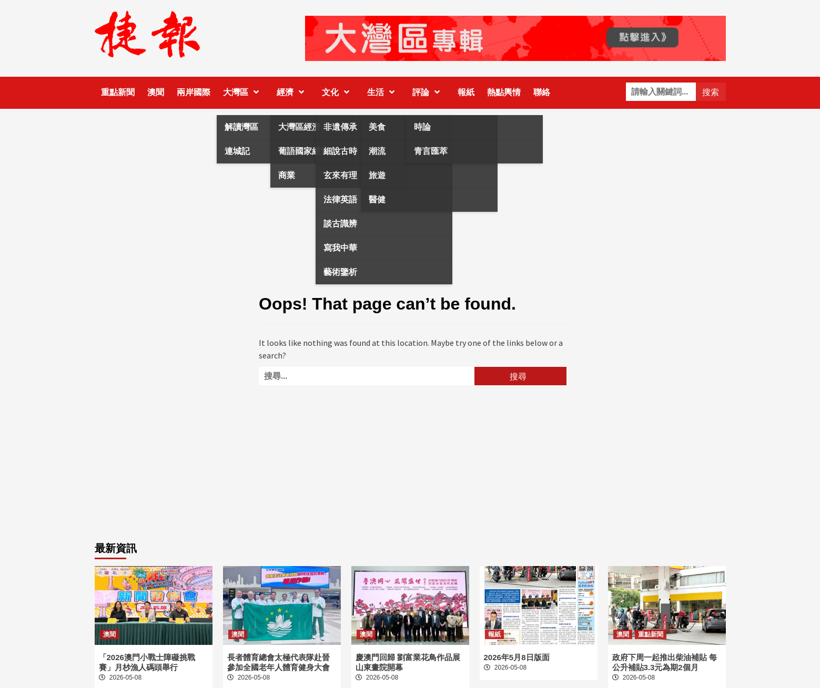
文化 (338, 92)
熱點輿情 (504, 92)
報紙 (466, 92)
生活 (383, 92)
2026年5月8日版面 (517, 657)
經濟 (293, 92)
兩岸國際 (193, 92)
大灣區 (243, 92)
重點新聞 (118, 92)
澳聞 (155, 92)
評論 (428, 92)
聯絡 (541, 92)
